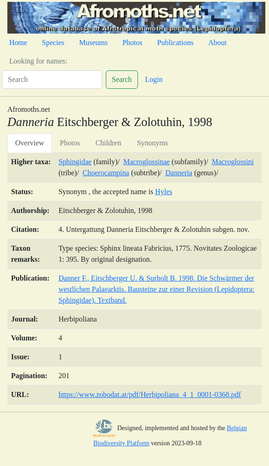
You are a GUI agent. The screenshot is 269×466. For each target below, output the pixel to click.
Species (53, 42)
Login (154, 79)
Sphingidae (75, 162)
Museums (93, 42)
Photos (132, 42)
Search (122, 79)
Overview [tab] (29, 143)
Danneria (179, 173)
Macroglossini (233, 162)
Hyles (163, 192)
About (217, 42)
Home (18, 42)
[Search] (52, 79)
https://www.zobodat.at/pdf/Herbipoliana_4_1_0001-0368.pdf (149, 394)
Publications (175, 42)
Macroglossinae (146, 162)
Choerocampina (106, 173)
